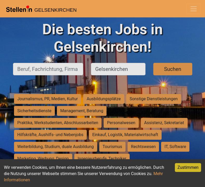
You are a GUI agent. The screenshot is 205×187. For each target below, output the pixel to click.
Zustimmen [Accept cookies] (188, 167)
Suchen (172, 69)
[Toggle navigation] (193, 9)
